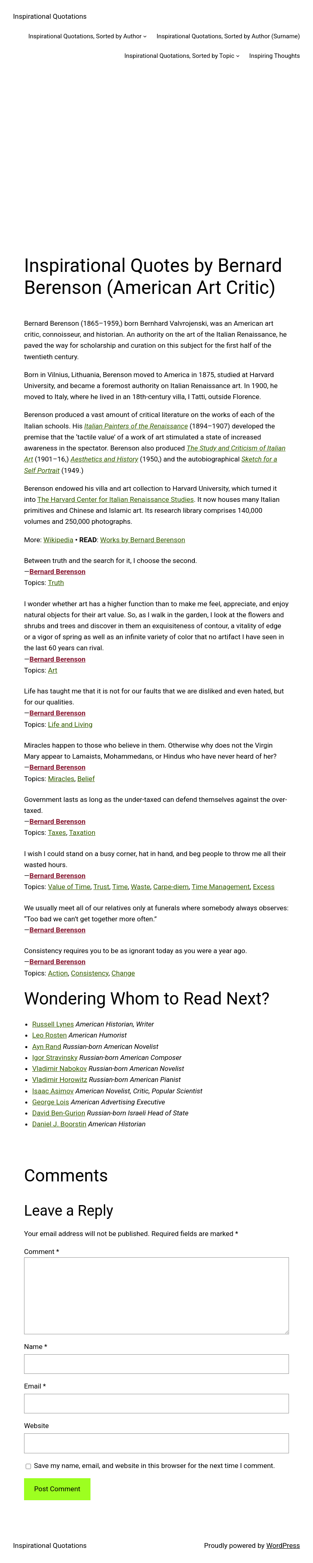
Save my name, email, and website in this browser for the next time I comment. (154, 1465)
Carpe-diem (171, 887)
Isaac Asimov (53, 1091)
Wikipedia (59, 540)
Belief (86, 779)
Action (58, 973)
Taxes (57, 832)
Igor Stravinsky (54, 1057)
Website (36, 1426)
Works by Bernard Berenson (142, 540)
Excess (263, 887)
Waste (140, 887)
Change (123, 973)
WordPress (283, 1545)
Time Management (221, 887)
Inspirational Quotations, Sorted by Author (84, 36)
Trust (101, 887)
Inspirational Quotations (50, 16)
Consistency (89, 973)
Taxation (82, 832)
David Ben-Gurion (58, 1113)
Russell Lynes (53, 1024)
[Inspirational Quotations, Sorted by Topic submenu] (238, 55)
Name (35, 1346)
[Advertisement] (156, 157)
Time (120, 887)
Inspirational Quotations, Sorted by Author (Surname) (228, 36)
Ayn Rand (46, 1046)
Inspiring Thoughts (274, 56)
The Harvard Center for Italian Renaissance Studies (115, 499)
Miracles (61, 779)
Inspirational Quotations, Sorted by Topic (179, 56)
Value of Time (69, 887)
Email (35, 1386)
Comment (41, 1251)
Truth (56, 582)
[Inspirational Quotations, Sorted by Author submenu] (145, 36)
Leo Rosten (49, 1035)
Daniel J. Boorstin (59, 1124)
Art (52, 670)
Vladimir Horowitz (59, 1079)
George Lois (50, 1102)
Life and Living (70, 724)
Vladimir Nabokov (59, 1068)
